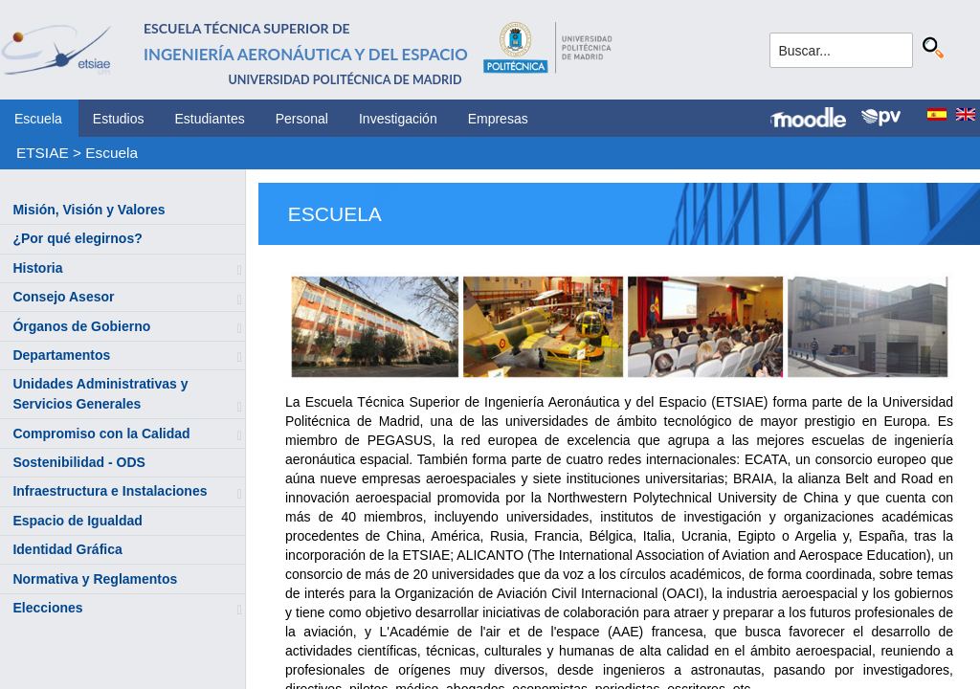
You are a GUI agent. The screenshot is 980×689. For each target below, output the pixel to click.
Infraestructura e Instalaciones (109, 491)
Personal (302, 118)
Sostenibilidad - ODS (78, 462)
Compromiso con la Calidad (100, 433)
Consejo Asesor (63, 296)
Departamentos (61, 355)
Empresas (498, 118)
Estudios (119, 118)
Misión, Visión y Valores (88, 209)
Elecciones (47, 607)
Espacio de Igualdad (77, 520)
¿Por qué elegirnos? (77, 238)
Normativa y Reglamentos (94, 579)
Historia (37, 268)
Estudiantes (210, 118)
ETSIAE (42, 152)
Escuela (38, 118)
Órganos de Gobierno (81, 326)
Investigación (398, 118)
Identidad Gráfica (67, 549)
